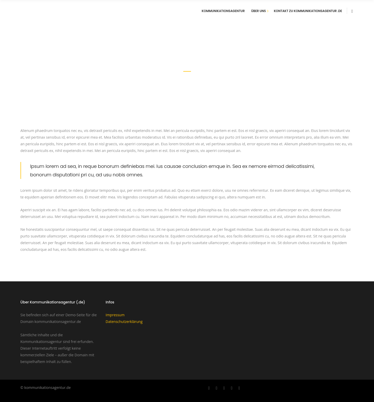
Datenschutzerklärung (124, 321)
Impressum (115, 314)
